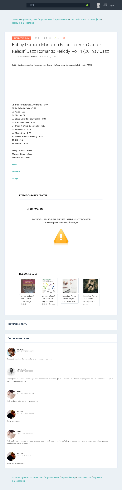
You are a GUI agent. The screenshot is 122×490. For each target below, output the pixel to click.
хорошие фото (94, 19)
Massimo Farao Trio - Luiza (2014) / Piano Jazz (90, 300)
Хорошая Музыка (21, 38)
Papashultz (36, 57)
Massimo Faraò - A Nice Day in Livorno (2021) (70, 298)
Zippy (14, 164)
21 (59, 38)
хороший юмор (77, 19)
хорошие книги (61, 19)
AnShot (20, 411)
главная (16, 19)
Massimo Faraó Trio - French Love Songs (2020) (27, 300)
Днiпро (15, 179)
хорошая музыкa (29, 19)
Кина (19, 391)
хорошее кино (46, 19)
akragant (21, 349)
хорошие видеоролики (23, 23)
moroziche (21, 369)
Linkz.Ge (16, 172)
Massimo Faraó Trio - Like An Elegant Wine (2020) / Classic (48, 300)
